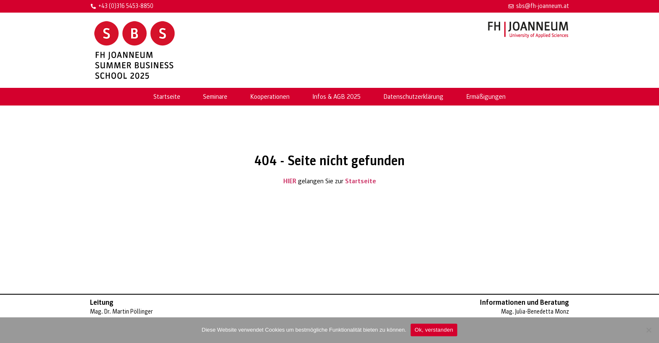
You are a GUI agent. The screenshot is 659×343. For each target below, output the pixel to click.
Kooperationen (270, 96)
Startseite (166, 96)
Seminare (215, 96)
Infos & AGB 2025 (336, 96)
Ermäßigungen (486, 96)
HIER (289, 181)
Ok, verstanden (434, 330)
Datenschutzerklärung (413, 96)
